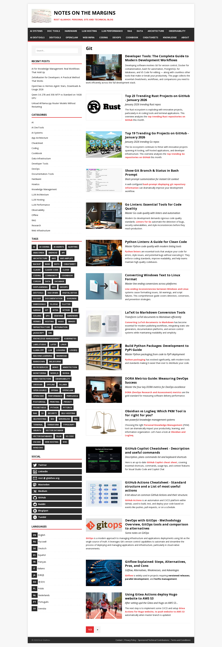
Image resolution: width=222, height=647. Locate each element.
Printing (54, 402)
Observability (38, 210)
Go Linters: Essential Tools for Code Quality (153, 206)
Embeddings (39, 304)
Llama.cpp (38, 350)
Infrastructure (41, 327)
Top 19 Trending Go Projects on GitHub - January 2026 (157, 135)
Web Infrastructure (41, 230)
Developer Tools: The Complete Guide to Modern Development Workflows (157, 58)
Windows (38, 447)
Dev (54, 287)
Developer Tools (40, 163)
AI (33, 122)
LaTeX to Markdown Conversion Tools (155, 312)
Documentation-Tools (43, 173)
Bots (56, 264)
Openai (54, 390)
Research (36, 225)
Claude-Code (51, 270)
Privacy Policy (130, 640)
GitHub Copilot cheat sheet (162, 462)
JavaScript (38, 333)
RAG (34, 220)
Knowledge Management (44, 189)
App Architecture (40, 137)
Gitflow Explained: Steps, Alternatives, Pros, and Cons (155, 564)
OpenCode (38, 396)
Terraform (53, 424)
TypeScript (68, 424)
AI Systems (37, 132)
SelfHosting (39, 419)
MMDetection (70, 367)
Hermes (37, 321)
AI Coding (44, 247)
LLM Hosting (38, 199)
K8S (50, 333)
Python (54, 407)
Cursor (37, 281)
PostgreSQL (39, 402)
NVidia (66, 373)
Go (75, 310)
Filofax (54, 304)
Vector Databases (42, 436)
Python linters (133, 251)
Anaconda (38, 252)
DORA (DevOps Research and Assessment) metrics (153, 392)
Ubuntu (37, 430)
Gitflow (129, 575)
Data (47, 281)
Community (51, 275)
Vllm (58, 436)
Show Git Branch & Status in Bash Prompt (152, 172)
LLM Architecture (40, 194)
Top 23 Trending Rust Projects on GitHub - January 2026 (157, 98)
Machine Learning (42, 356)
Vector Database (54, 430)
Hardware (36, 179)
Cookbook (37, 153)
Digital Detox (69, 292)
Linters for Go (143, 221)
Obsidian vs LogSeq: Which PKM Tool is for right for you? (155, 413)
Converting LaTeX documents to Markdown (149, 322)
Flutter (66, 304)
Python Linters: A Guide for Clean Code (156, 242)
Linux (63, 344)
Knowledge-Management (46, 338)
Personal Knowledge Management (163, 425)
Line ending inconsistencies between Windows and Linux (156, 288)
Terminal (38, 424)
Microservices (40, 367)
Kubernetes (70, 338)
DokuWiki (72, 298)
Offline (35, 215)
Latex (53, 344)
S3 (42, 413)
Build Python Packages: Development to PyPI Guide (157, 348)
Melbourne (55, 361)
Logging (60, 350)
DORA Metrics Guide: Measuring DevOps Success (156, 380)
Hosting (49, 321)
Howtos (35, 184)
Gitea (55, 310)
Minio (55, 367)
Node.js (54, 373)
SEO (52, 419)
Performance (55, 396)
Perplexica (72, 396)
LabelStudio (39, 344)
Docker (37, 298)
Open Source (40, 390)
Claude (37, 270)
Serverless (64, 419)
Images (71, 321)
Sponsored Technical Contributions (153, 640)
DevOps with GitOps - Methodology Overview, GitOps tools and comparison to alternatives (156, 524)
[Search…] (56, 50)
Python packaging (135, 359)
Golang (37, 315)
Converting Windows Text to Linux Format (152, 277)
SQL (76, 419)
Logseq (73, 350)
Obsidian (37, 384)
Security (52, 413)
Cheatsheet (37, 143)
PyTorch (67, 407)
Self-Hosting (68, 413)
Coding (35, 148)
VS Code (70, 436)
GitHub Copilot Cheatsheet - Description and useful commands (157, 450)
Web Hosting (51, 442)
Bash (47, 264)
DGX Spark (53, 292)
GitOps (89, 538)
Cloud (66, 270)
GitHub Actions (133, 500)
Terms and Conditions (180, 640)
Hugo (61, 321)
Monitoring (39, 373)
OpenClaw (67, 390)
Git (46, 310)
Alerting (73, 247)
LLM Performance (41, 204)
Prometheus (39, 407)
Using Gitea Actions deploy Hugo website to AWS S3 (151, 596)
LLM (50, 350)
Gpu (48, 315)
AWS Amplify (66, 258)
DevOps (36, 168)
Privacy (68, 402)
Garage (37, 310)
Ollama (63, 384)
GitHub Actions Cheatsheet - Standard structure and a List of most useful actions (155, 486)
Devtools (38, 292)
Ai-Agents (59, 247)
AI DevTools (38, 127)
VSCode (37, 442)
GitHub (66, 310)
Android (52, 252)
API (63, 252)
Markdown (39, 361)
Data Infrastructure (41, 158)
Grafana (58, 315)
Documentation (53, 298)
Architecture (40, 258)
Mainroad (61, 356)
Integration (61, 327)
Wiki (65, 442)
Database (59, 281)
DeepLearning (40, 287)
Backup (37, 264)
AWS (54, 258)
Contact (119, 640)
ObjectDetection (42, 379)
